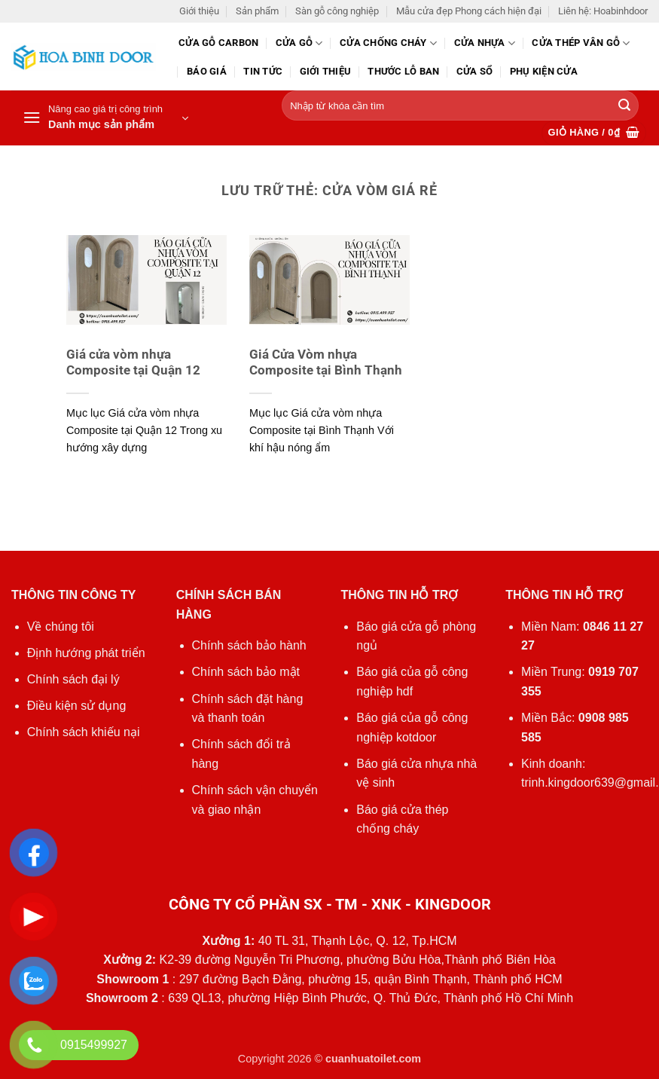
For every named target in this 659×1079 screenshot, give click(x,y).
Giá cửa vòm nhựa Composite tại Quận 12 (133, 362)
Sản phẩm (257, 11)
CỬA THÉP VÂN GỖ (581, 43)
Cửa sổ (474, 71)
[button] (105, 118)
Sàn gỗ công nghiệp (337, 11)
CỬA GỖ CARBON (218, 42)
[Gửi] (624, 106)
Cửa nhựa (485, 43)
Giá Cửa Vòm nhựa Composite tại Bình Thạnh (325, 362)
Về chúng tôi (60, 626)
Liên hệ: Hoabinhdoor (603, 11)
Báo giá (207, 71)
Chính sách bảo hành (249, 645)
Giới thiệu (199, 11)
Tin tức (262, 71)
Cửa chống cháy (388, 43)
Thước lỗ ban (403, 71)
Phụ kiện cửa (544, 71)
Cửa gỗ (299, 43)
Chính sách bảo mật (246, 671)
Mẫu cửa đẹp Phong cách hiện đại (469, 11)
